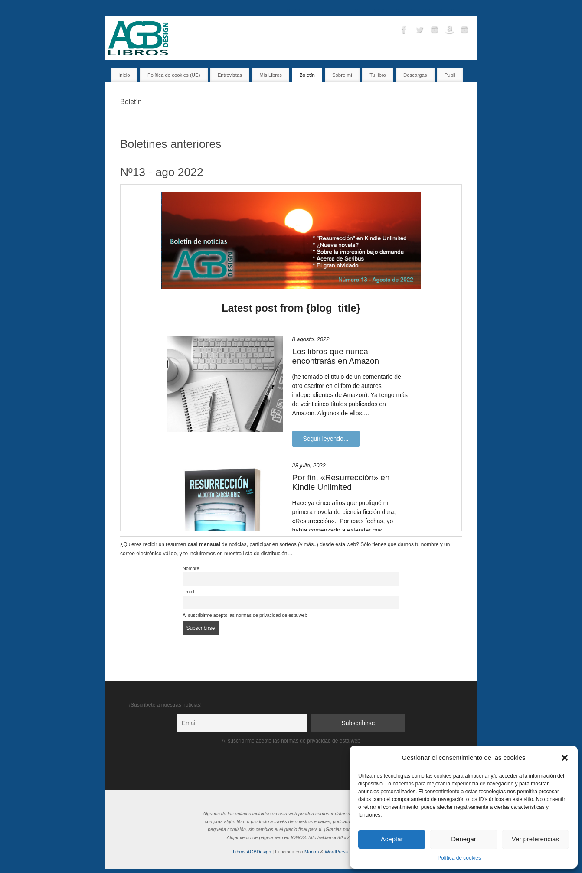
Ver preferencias (535, 839)
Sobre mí (432, 10)
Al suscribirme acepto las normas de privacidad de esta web (245, 615)
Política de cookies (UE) (173, 75)
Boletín (380, 10)
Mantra (311, 851)
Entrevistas (328, 10)
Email (188, 591)
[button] (564, 757)
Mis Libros (297, 10)
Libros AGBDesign (252, 851)
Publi (450, 75)
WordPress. (337, 851)
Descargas (462, 10)
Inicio (272, 10)
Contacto (405, 10)
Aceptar (392, 839)
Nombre (191, 568)
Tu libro (356, 10)
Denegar (463, 839)
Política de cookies (459, 858)
